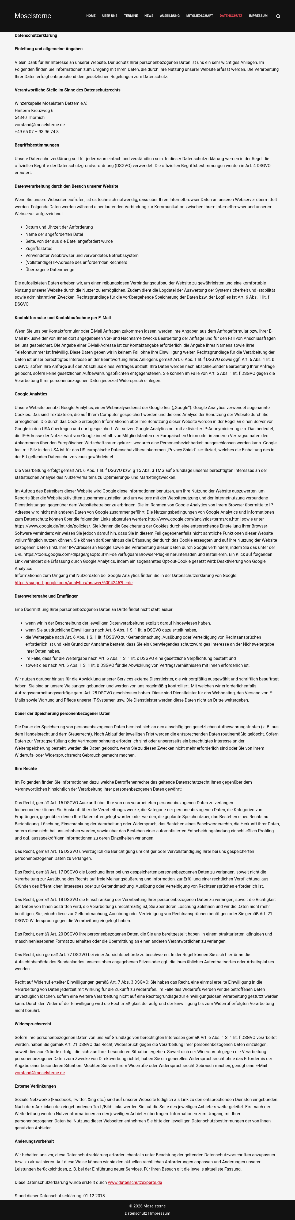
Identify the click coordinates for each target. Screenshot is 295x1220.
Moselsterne (33, 16)
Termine (131, 16)
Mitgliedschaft (199, 16)
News (149, 16)
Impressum (258, 16)
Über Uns (110, 16)
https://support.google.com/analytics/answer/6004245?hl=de (74, 582)
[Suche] (278, 16)
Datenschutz (231, 16)
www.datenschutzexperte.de (135, 1182)
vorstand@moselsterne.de (40, 1072)
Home (91, 16)
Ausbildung (170, 16)
